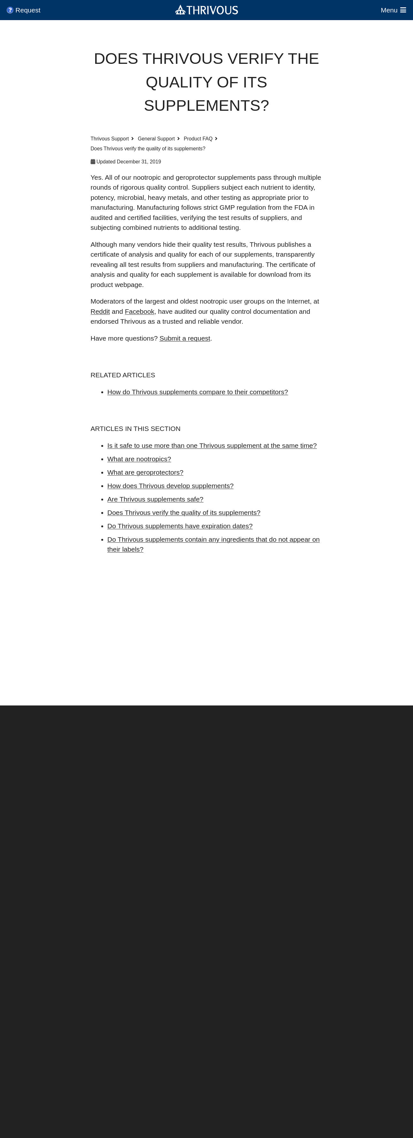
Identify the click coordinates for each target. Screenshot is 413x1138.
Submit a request (184, 338)
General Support (156, 138)
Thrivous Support (110, 138)
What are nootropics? (139, 459)
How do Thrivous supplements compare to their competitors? (197, 392)
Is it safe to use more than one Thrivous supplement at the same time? (212, 445)
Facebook (139, 311)
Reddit (100, 311)
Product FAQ (198, 138)
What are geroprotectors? (145, 472)
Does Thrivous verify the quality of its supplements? (183, 512)
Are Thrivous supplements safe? (155, 499)
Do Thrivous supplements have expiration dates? (180, 526)
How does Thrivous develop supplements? (170, 485)
